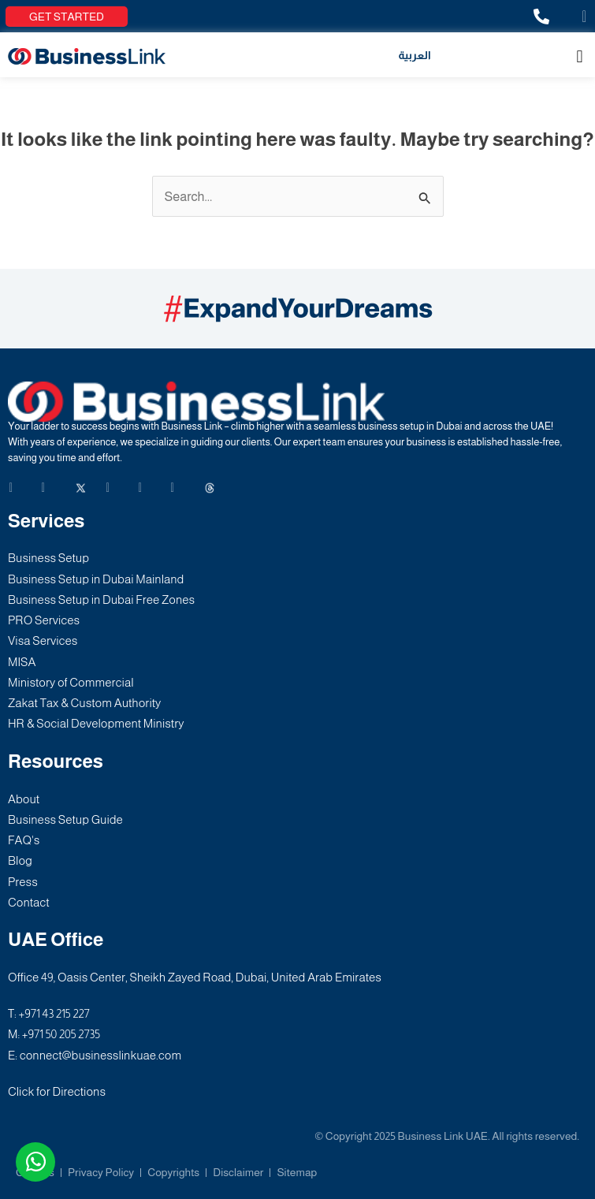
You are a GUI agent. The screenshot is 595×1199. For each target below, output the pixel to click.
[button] (579, 56)
